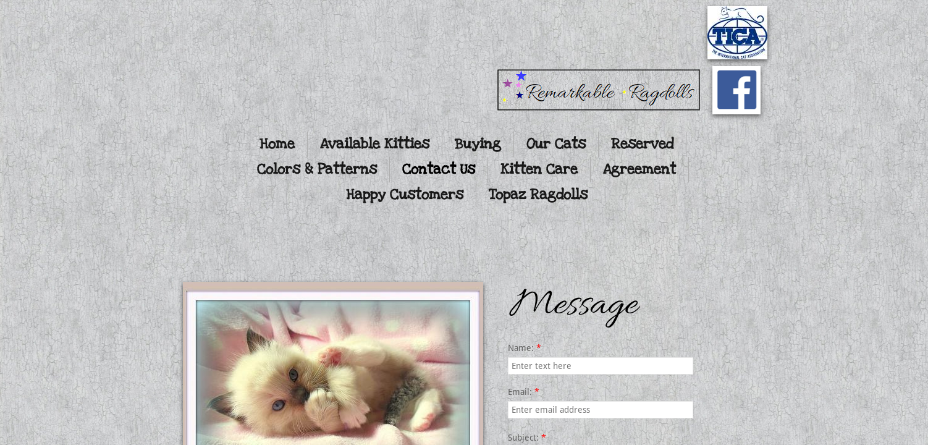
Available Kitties (374, 144)
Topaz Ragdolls (538, 194)
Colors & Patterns (317, 169)
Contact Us (438, 169)
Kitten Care (539, 169)
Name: (524, 348)
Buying (478, 144)
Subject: (527, 437)
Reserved (642, 144)
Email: (523, 392)
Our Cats (556, 144)
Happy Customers (404, 194)
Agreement (639, 169)
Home (277, 144)
